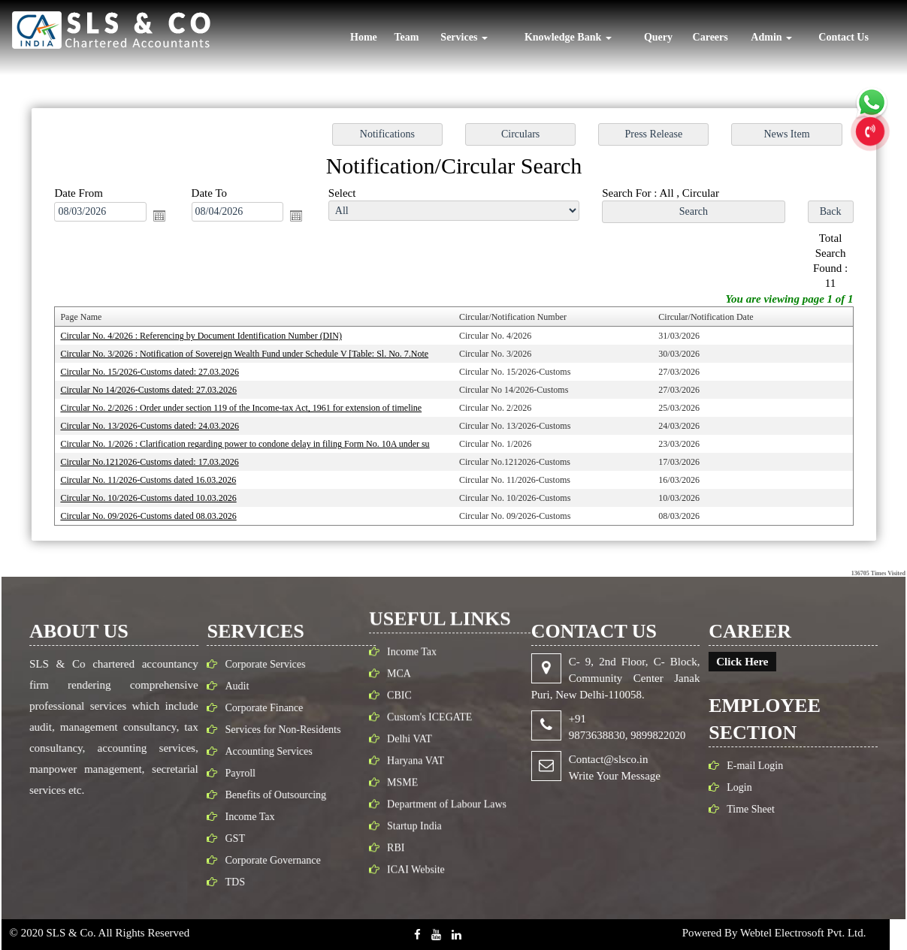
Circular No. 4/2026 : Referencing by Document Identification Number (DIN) (206, 335)
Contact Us (843, 37)
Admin (771, 37)
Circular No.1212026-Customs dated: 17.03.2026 (156, 459)
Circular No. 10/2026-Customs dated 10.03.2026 (155, 494)
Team (406, 37)
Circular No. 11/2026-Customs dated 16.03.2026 (154, 477)
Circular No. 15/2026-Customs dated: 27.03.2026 (156, 371)
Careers (710, 37)
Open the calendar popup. (166, 218)
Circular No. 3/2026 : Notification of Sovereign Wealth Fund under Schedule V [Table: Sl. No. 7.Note (248, 353)
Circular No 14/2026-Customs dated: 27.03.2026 (155, 388)
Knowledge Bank (568, 37)
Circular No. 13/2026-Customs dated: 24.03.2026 (156, 423)
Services (463, 37)
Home (363, 37)
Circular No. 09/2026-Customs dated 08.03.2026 (155, 511)
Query (658, 37)
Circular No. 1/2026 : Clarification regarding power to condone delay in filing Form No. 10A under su (249, 441)
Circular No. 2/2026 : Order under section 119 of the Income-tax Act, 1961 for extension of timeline (245, 406)
